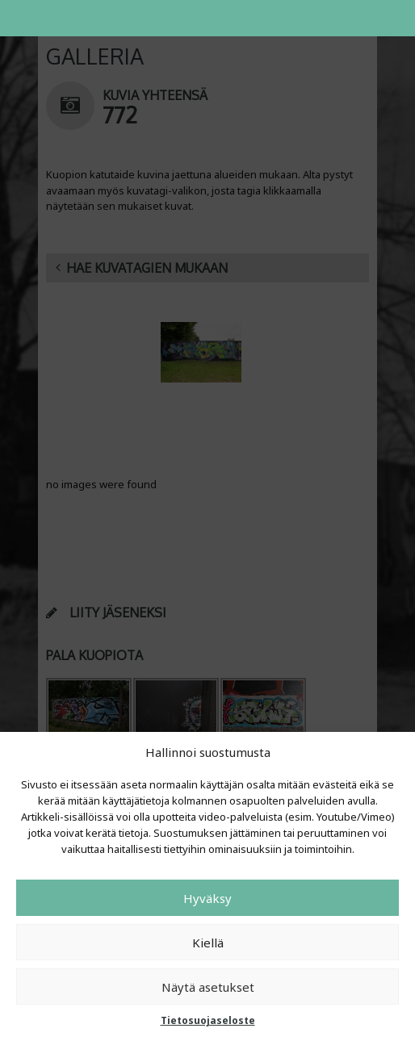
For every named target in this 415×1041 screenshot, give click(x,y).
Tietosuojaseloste (208, 1020)
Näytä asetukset (207, 987)
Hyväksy (207, 898)
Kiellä (208, 942)
